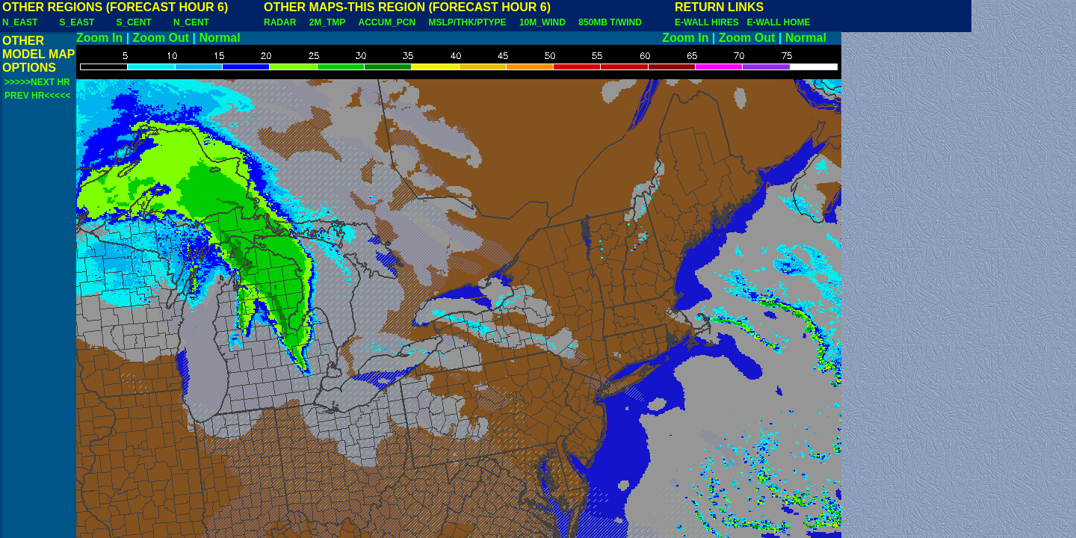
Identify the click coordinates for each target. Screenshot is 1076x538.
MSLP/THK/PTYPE (468, 22)
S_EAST (77, 22)
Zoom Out (161, 37)
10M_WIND (542, 22)
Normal (220, 37)
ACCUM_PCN (387, 22)
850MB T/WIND (610, 22)
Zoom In (99, 37)
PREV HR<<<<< (37, 95)
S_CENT (133, 22)
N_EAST (19, 22)
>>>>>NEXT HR (37, 82)
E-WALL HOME (778, 22)
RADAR (280, 22)
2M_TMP (327, 22)
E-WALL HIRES (709, 22)
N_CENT (191, 22)
